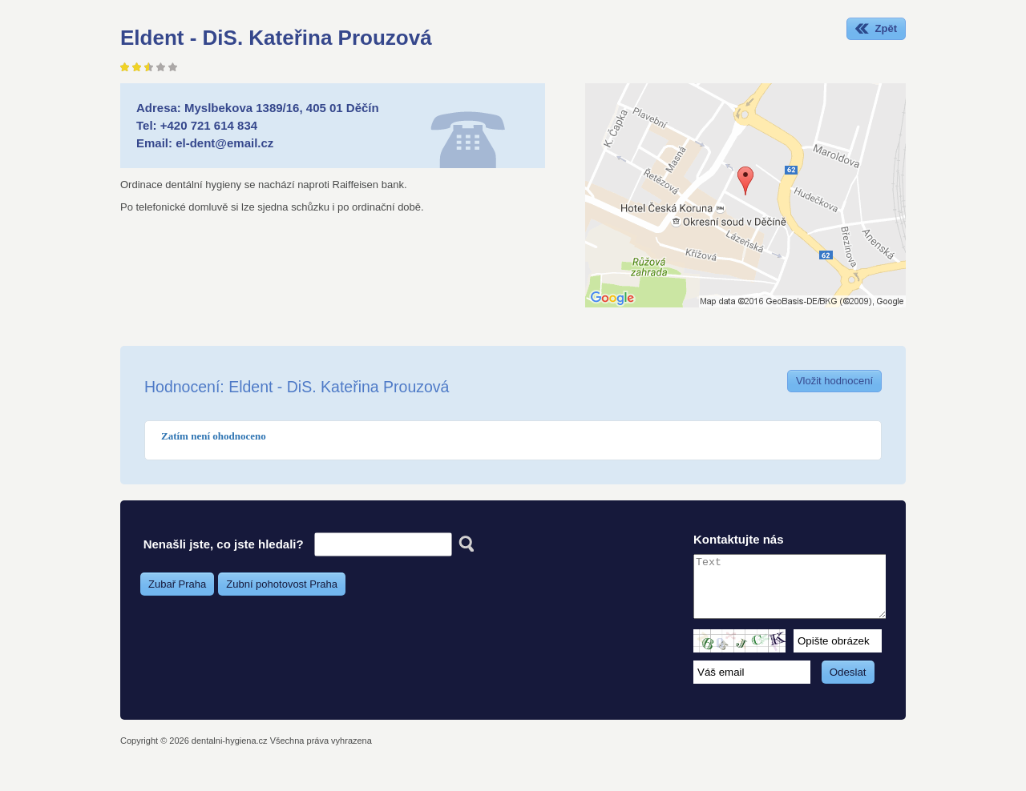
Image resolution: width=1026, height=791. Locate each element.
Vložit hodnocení (834, 381)
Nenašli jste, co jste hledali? (223, 544)
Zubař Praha (177, 584)
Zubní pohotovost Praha (281, 584)
